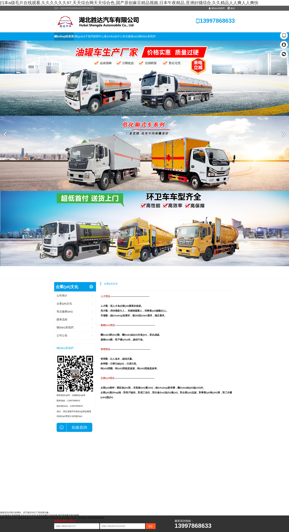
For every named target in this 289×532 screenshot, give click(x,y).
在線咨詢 (79, 427)
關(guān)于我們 (84, 36)
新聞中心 (98, 36)
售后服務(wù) (131, 36)
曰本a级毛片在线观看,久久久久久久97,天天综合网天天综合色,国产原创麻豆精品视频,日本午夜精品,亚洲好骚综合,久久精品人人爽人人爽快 (129, 2)
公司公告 (62, 335)
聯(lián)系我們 (216, 8)
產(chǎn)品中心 (113, 36)
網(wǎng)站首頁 (64, 36)
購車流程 (62, 319)
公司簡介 (62, 295)
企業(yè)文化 (64, 303)
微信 (231, 8)
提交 (151, 526)
